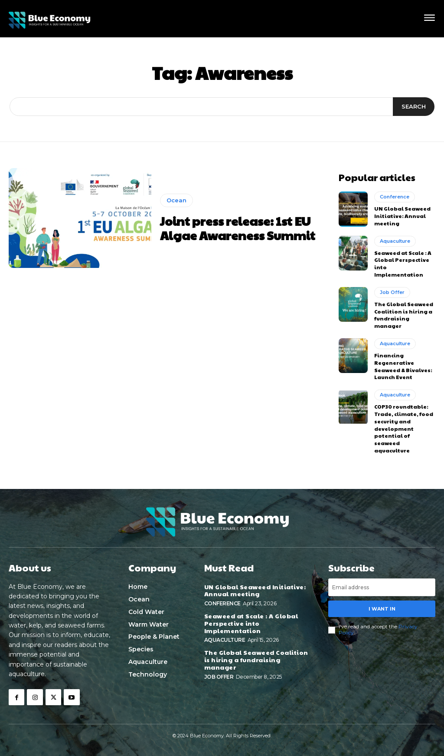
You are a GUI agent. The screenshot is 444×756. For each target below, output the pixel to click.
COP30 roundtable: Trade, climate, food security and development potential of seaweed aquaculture (403, 428)
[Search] (413, 106)
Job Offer (392, 292)
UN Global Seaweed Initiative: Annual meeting (402, 216)
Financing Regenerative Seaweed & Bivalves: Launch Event (403, 366)
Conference (394, 197)
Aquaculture (395, 241)
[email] (381, 587)
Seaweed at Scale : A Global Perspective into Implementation (251, 623)
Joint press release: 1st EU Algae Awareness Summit (237, 228)
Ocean (176, 200)
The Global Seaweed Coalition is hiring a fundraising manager (403, 314)
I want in (382, 608)
